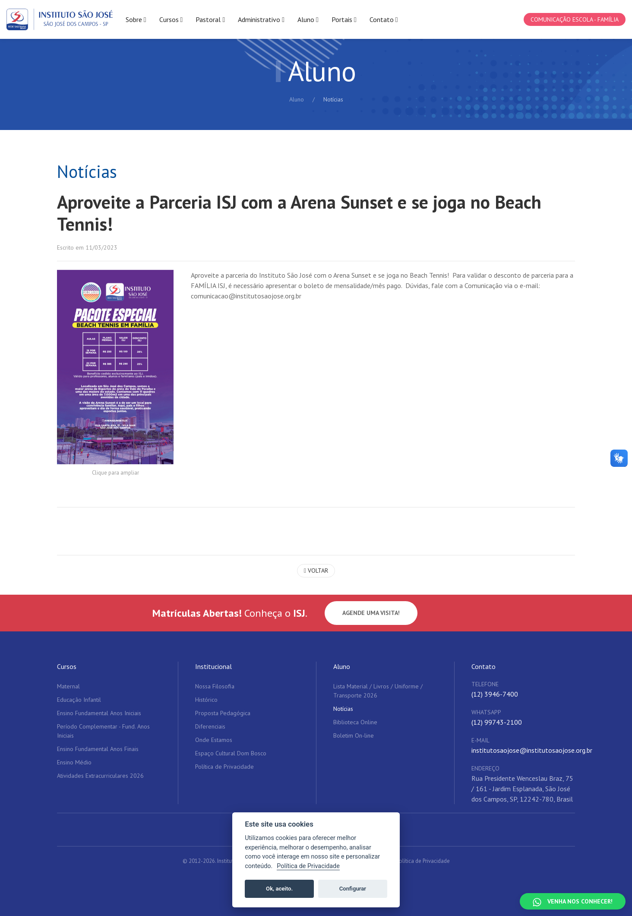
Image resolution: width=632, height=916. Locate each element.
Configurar (352, 888)
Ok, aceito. (279, 888)
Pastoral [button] (210, 19)
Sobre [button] (136, 19)
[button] (115, 367)
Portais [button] (344, 19)
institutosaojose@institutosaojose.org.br (531, 750)
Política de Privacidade (423, 861)
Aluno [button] (308, 19)
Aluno (296, 99)
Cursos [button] (171, 19)
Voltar (316, 570)
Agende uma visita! (371, 613)
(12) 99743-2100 (496, 722)
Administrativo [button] (261, 19)
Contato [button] (384, 19)
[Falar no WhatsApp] (573, 901)
